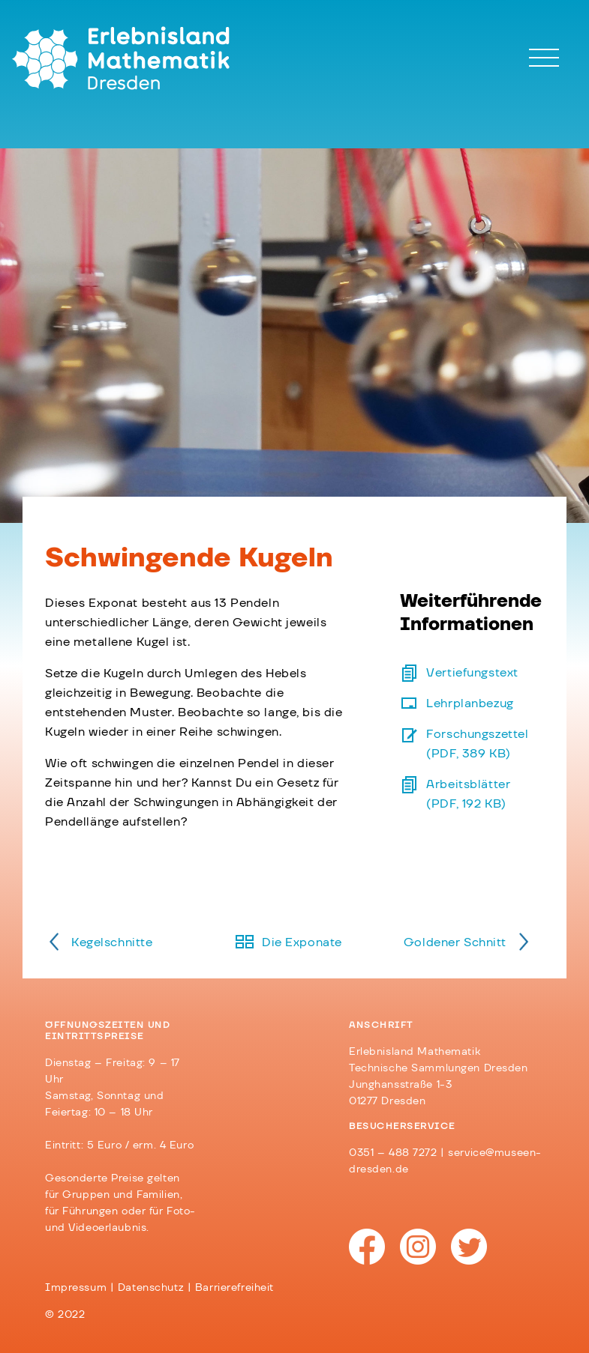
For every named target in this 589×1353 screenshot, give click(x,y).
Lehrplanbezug (469, 703)
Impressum (76, 1288)
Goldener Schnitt (455, 942)
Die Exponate (302, 942)
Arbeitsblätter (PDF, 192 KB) (468, 794)
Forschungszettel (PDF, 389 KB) (477, 744)
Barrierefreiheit (234, 1288)
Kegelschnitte (111, 942)
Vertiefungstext (472, 673)
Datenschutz (151, 1288)
